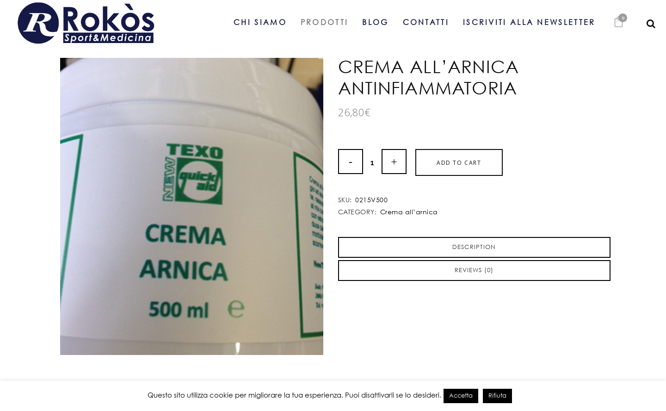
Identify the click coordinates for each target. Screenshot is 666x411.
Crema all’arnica (409, 212)
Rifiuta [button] (497, 396)
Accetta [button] (461, 396)
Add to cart (459, 163)
